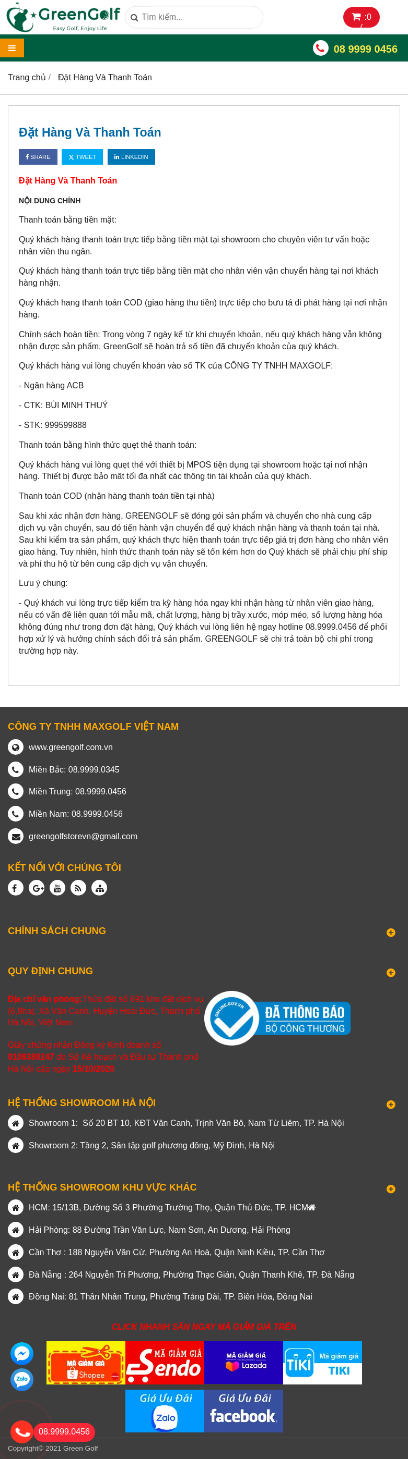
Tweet (82, 157)
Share (38, 157)
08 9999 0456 (366, 49)
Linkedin (131, 157)
